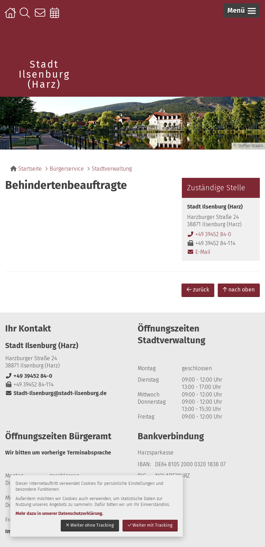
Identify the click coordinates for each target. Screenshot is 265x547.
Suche (26, 16)
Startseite (11, 16)
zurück (198, 289)
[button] (241, 10)
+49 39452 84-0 (209, 234)
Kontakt (42, 16)
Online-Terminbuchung (57, 16)
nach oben (239, 289)
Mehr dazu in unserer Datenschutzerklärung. (59, 513)
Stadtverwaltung (112, 168)
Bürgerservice (67, 168)
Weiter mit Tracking (150, 525)
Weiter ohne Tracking (90, 525)
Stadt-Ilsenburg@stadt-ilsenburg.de (56, 393)
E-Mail (198, 252)
